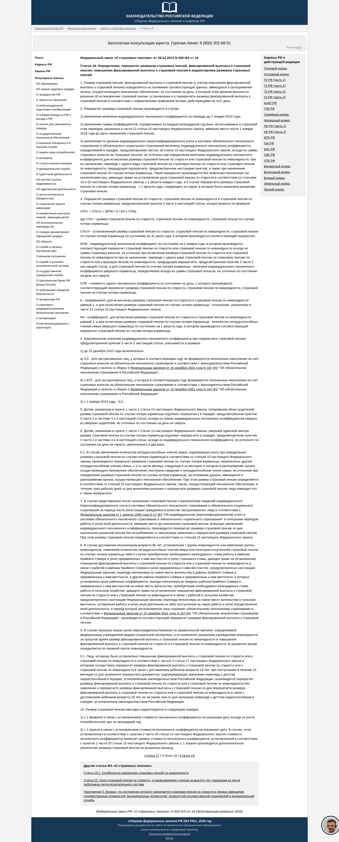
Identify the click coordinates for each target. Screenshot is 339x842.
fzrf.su (169, 838)
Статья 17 (151, 755)
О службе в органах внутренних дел (49, 248)
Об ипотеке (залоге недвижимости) (48, 181)
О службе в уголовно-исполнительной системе (52, 263)
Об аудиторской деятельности (56, 189)
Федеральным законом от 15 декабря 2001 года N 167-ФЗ (173, 368)
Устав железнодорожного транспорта (52, 325)
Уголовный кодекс (276, 74)
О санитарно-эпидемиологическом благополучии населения (52, 308)
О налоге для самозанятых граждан (53, 126)
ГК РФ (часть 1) (275, 80)
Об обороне (44, 241)
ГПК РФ (269, 108)
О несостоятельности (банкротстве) (50, 196)
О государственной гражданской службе (49, 273)
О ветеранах (44, 158)
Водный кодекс (274, 178)
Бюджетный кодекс (277, 166)
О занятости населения (51, 100)
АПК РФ (269, 137)
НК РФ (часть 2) (275, 132)
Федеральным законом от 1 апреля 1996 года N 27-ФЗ (121, 514)
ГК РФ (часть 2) (275, 85)
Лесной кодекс (274, 189)
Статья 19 (187, 755)
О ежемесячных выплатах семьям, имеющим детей (53, 215)
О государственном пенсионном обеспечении (52, 135)
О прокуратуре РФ (48, 299)
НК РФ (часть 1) (275, 126)
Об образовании (47, 83)
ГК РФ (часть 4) (275, 97)
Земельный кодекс (277, 183)
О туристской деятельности (54, 174)
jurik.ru (299, 47)
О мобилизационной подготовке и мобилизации (53, 107)
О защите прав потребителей (55, 152)
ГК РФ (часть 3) (275, 91)
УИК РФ (269, 155)
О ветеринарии (46, 318)
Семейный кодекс (276, 114)
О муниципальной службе (53, 168)
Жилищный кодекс (277, 120)
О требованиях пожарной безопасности (52, 292)
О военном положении (51, 256)
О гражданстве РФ (48, 94)
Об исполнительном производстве (49, 224)
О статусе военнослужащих (54, 163)
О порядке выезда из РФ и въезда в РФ (53, 116)
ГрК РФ (269, 143)
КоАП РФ (270, 103)
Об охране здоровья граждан (55, 89)
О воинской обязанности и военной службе (53, 145)
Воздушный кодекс (277, 172)
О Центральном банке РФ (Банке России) (53, 282)
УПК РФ (269, 160)
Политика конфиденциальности (169, 834)
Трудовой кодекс (275, 68)
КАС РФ (269, 149)
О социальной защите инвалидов (50, 205)
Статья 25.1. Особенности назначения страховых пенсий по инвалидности (136, 773)
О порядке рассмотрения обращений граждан (52, 234)
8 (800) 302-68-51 (215, 43)
